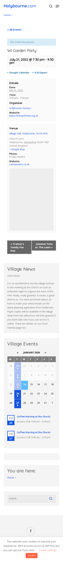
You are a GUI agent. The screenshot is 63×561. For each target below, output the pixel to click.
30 (17, 365)
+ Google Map (17, 149)
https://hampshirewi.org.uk (23, 115)
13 (17, 384)
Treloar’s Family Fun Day (17, 247)
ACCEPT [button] (31, 555)
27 (17, 402)
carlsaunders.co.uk (19, 164)
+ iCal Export (39, 72)
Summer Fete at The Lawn (44, 245)
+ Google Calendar (18, 72)
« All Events (14, 29)
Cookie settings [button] (47, 550)
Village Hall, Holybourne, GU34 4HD (28, 133)
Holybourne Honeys (20, 108)
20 (17, 393)
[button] (57, 6)
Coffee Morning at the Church (33, 416)
